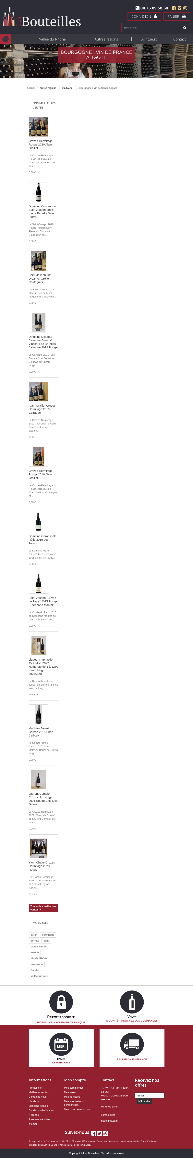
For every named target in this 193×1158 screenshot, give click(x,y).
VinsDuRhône (39, 958)
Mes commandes (74, 1087)
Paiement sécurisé (39, 1119)
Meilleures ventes (39, 1092)
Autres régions (106, 39)
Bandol (35, 970)
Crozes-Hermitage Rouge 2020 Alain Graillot (41, 144)
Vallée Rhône (39, 946)
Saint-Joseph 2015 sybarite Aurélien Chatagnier (41, 278)
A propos (34, 1114)
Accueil (31, 88)
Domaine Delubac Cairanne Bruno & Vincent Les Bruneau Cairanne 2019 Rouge (43, 342)
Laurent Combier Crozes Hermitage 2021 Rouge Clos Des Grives (43, 799)
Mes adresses (72, 1096)
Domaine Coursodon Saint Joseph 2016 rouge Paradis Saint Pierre (42, 211)
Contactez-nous (38, 1096)
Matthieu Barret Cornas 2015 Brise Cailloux (41, 732)
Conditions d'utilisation (41, 1110)
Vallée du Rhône (52, 39)
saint (46, 940)
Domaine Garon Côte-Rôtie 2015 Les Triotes (43, 539)
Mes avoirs (70, 1092)
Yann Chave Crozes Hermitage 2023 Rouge (42, 866)
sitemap (33, 1123)
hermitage (48, 934)
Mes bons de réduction (77, 1109)
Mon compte (75, 1080)
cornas (35, 940)
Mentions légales (38, 1105)
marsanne (37, 964)
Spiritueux (149, 39)
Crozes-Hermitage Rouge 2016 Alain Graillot (41, 474)
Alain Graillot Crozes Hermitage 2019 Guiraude (42, 409)
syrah (34, 934)
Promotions (35, 1087)
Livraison (34, 1101)
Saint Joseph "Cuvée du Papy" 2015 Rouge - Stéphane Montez (43, 601)
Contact (179, 39)
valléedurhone (39, 976)
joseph (35, 952)
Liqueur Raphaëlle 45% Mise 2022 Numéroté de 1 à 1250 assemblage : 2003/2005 (43, 666)
